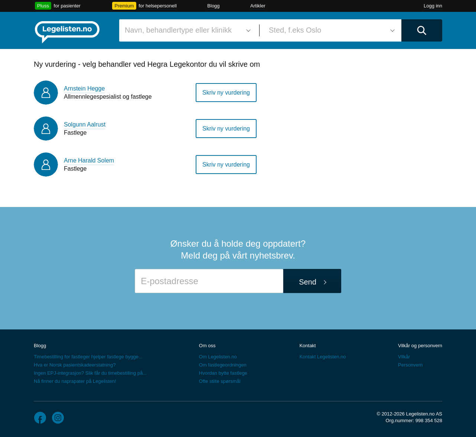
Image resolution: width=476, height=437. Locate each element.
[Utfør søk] (421, 30)
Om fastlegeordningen (223, 365)
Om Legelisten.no (218, 356)
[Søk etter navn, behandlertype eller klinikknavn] (186, 30)
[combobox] (186, 30)
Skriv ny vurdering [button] (226, 92)
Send (307, 282)
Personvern (410, 365)
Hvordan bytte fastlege (223, 373)
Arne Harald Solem (89, 160)
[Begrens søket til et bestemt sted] (330, 30)
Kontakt (307, 345)
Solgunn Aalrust (84, 124)
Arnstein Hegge (84, 88)
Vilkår (404, 356)
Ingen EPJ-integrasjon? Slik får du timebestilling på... (90, 373)
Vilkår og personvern (420, 345)
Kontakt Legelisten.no (322, 356)
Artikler (257, 6)
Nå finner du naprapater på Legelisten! (75, 381)
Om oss (207, 345)
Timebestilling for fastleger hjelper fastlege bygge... (88, 356)
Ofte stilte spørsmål (220, 381)
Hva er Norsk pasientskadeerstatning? (74, 365)
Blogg (213, 6)
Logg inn (433, 6)
